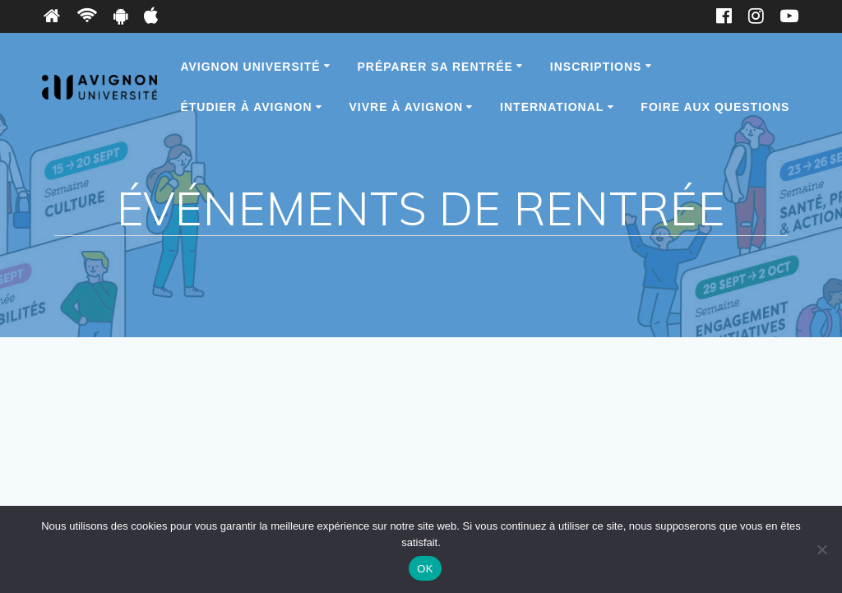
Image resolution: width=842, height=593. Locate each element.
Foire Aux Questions (715, 107)
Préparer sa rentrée (435, 66)
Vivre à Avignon (406, 107)
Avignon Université (250, 66)
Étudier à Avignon (246, 107)
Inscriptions (596, 66)
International (552, 107)
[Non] (821, 549)
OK (425, 569)
